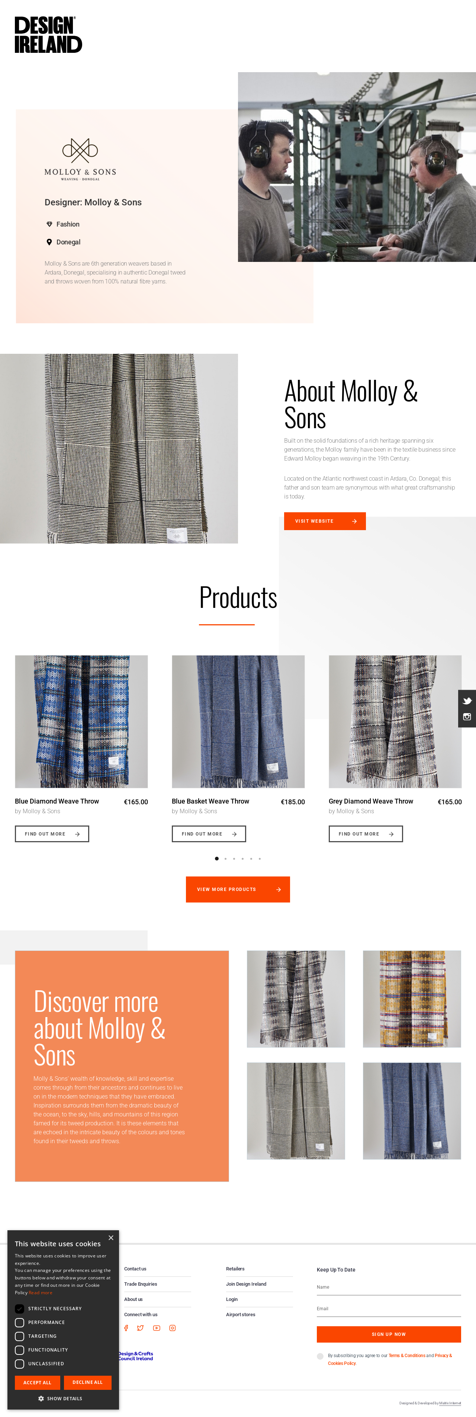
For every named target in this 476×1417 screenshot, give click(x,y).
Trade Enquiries (140, 1284)
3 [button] (234, 858)
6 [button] (259, 858)
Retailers (235, 1269)
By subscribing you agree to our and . (390, 1359)
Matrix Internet (450, 1403)
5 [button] (251, 858)
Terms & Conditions (407, 1355)
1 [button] (217, 858)
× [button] (110, 1238)
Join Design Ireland (246, 1284)
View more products (226, 889)
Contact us (135, 1269)
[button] (63, 1398)
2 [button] (225, 858)
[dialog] (63, 1320)
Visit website (314, 521)
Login (232, 1299)
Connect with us (141, 1314)
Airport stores (240, 1314)
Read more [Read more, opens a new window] (40, 1292)
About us (133, 1299)
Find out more (45, 834)
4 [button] (242, 858)
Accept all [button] (37, 1382)
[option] (81, 743)
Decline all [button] (88, 1382)
